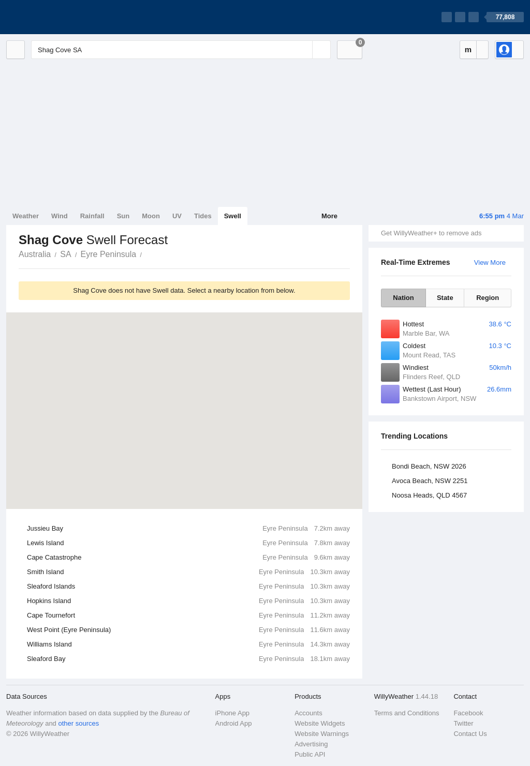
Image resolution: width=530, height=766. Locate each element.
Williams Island (188, 644)
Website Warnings (322, 734)
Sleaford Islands (188, 586)
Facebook (468, 713)
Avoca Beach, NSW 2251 (429, 481)
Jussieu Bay (188, 528)
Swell (232, 216)
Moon (151, 216)
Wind (59, 216)
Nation (403, 298)
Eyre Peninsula (109, 254)
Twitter (463, 723)
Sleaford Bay (188, 659)
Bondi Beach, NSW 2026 (429, 466)
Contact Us (470, 734)
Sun (123, 216)
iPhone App (232, 713)
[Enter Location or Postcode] (181, 49)
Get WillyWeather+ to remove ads (431, 233)
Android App (233, 723)
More (329, 216)
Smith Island (188, 572)
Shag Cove (147, 253)
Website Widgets (320, 723)
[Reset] (303, 50)
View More (490, 262)
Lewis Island (188, 543)
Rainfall (92, 216)
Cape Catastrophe (188, 557)
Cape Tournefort (188, 615)
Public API (310, 754)
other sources (78, 723)
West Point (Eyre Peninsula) (188, 630)
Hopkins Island (188, 601)
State (445, 298)
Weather (25, 216)
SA (65, 254)
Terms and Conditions (406, 713)
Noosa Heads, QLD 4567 (429, 495)
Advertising (311, 744)
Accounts (308, 713)
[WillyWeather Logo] (55, 17)
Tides (203, 216)
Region (487, 298)
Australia (35, 254)
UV (177, 216)
